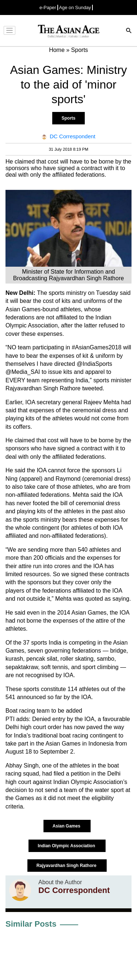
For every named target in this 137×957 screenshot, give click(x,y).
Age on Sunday (75, 7)
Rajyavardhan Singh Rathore (67, 865)
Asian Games (67, 826)
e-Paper (47, 7)
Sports (68, 118)
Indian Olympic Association (67, 845)
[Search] (129, 31)
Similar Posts (30, 923)
